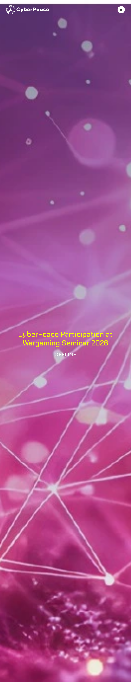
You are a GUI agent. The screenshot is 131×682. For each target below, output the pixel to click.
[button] (121, 9)
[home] (27, 10)
